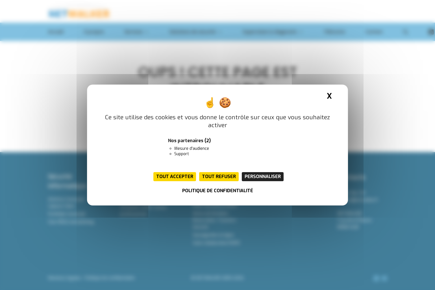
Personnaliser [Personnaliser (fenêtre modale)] (263, 176)
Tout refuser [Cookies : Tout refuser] (219, 176)
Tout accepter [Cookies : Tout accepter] (174, 176)
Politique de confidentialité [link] (217, 191)
